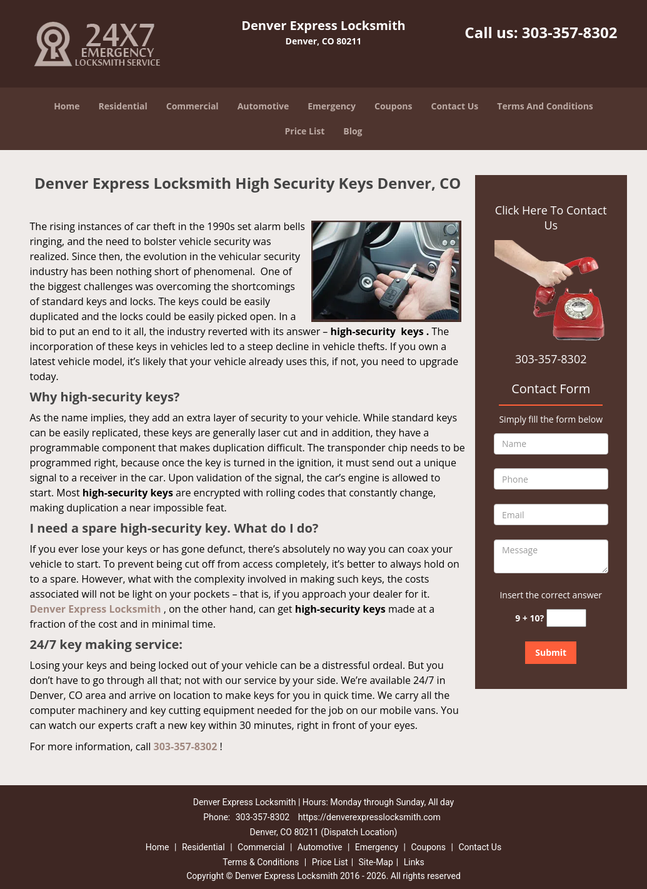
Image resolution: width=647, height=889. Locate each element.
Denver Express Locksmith (95, 609)
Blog (352, 131)
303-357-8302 (570, 32)
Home (66, 106)
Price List (304, 131)
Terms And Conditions (545, 106)
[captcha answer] (566, 618)
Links (414, 862)
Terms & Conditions (261, 862)
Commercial (192, 106)
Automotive (263, 106)
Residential (123, 106)
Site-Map (376, 862)
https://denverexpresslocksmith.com (369, 817)
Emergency (332, 106)
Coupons (393, 106)
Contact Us (455, 106)
